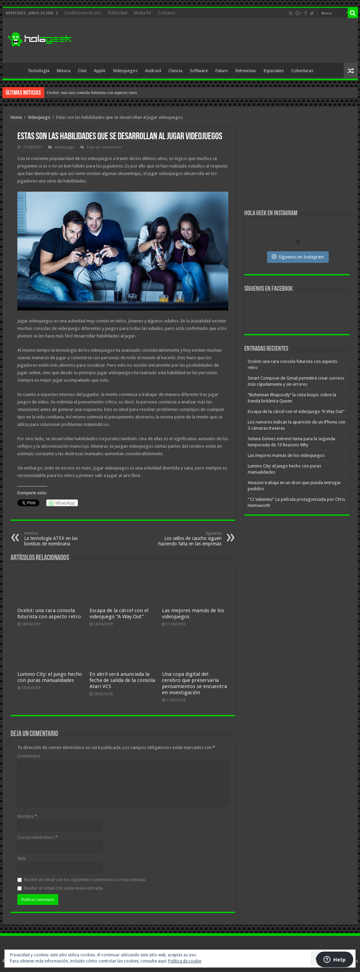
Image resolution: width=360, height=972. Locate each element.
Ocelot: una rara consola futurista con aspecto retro (92, 92)
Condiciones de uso (82, 13)
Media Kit (142, 13)
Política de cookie (184, 961)
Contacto (167, 13)
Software (199, 70)
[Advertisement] (229, 40)
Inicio (14, 70)
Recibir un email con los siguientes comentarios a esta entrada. (85, 879)
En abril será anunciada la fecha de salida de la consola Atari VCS (122, 680)
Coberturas (302, 70)
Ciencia (175, 70)
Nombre (27, 816)
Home (16, 117)
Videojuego (39, 117)
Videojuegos (125, 70)
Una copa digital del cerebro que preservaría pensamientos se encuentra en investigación (194, 683)
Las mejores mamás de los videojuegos (286, 455)
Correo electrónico (37, 837)
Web (21, 858)
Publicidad (117, 13)
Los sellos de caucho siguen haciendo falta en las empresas (187, 538)
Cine (82, 70)
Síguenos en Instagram (298, 256)
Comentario (28, 756)
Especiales (274, 70)
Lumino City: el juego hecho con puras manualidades (49, 677)
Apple (99, 70)
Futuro (221, 70)
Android (153, 70)
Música (63, 70)
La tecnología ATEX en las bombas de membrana (59, 538)
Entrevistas (245, 70)
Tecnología (38, 70)
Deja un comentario (104, 147)
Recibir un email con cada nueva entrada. (63, 888)
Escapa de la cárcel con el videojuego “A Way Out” (118, 613)
